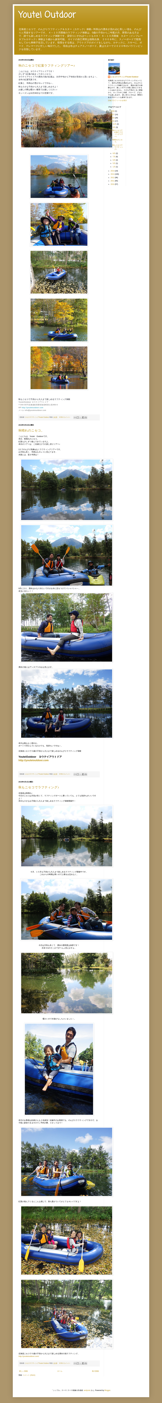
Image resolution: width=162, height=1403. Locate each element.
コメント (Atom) (29, 1375)
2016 (113, 118)
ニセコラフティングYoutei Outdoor (124, 77)
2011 (113, 181)
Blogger (107, 1390)
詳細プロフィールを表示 (117, 100)
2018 (113, 111)
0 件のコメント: (65, 417)
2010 (113, 184)
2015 (113, 121)
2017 (113, 115)
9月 (114, 127)
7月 (114, 157)
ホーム (59, 1371)
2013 (113, 174)
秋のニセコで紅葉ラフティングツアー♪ (46, 65)
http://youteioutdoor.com (32, 408)
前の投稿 (95, 1371)
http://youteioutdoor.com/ (28, 1356)
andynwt (87, 1390)
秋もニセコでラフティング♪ (38, 787)
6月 (114, 160)
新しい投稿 (23, 1371)
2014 (113, 171)
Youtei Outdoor (47, 15)
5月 (114, 163)
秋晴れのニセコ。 (31, 430)
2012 (113, 178)
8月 (114, 153)
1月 (114, 167)
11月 (115, 124)
